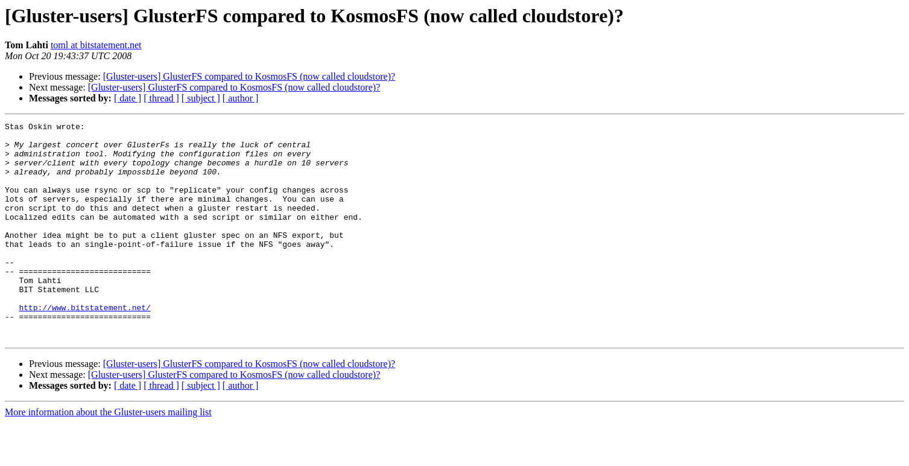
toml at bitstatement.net (96, 45)
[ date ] (127, 98)
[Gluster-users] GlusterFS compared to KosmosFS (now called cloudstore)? (249, 76)
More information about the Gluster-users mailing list (108, 455)
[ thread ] (161, 98)
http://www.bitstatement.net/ (84, 345)
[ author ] (241, 98)
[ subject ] (201, 98)
